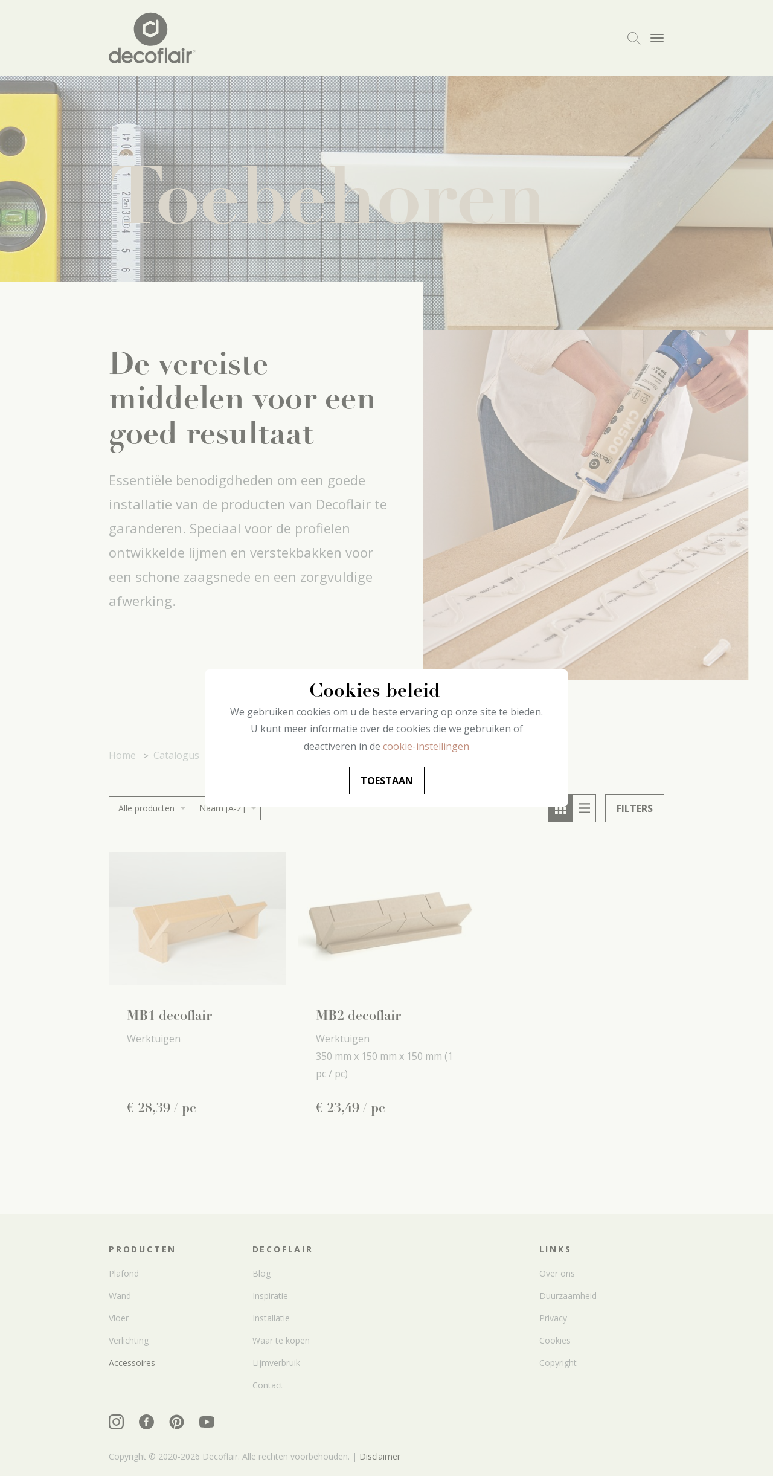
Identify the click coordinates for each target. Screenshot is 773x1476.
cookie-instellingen (426, 746)
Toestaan (387, 780)
